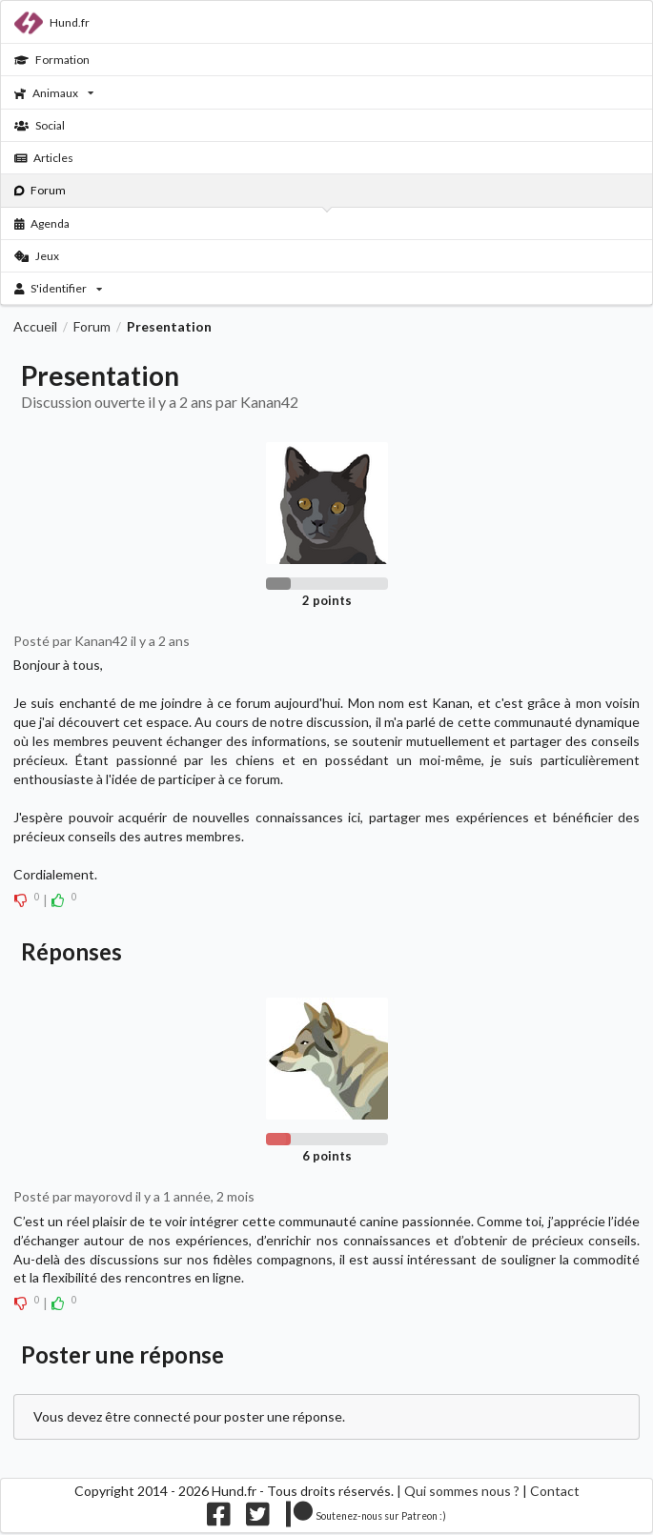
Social (39, 125)
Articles (44, 158)
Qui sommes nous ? (462, 1491)
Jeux (36, 256)
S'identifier (58, 288)
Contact (555, 1491)
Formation (52, 59)
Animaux (53, 93)
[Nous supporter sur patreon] (366, 1519)
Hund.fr (52, 23)
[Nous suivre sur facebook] (219, 1519)
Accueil (35, 326)
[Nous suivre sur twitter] (258, 1519)
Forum (40, 190)
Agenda (42, 223)
